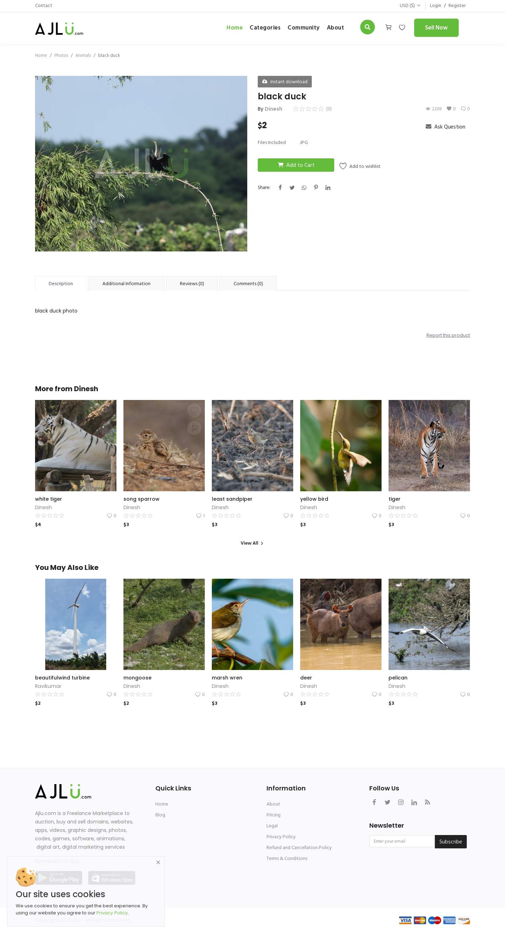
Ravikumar (48, 686)
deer (306, 677)
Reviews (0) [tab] (192, 284)
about (335, 28)
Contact (44, 5)
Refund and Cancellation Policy (299, 847)
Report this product (448, 335)
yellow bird (314, 498)
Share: (264, 187)
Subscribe (450, 841)
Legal (272, 826)
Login (435, 5)
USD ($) (409, 5)
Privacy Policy (281, 837)
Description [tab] (61, 284)
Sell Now (436, 28)
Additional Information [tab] (126, 284)
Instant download (285, 82)
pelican (398, 677)
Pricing (274, 815)
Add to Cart (296, 165)
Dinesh (273, 108)
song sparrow (141, 498)
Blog (160, 815)
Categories (265, 28)
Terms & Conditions (287, 858)
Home (235, 28)
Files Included (272, 142)
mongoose (137, 677)
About (273, 804)
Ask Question (445, 126)
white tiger (48, 498)
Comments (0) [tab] (248, 284)
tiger (394, 498)
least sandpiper (232, 498)
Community (304, 28)
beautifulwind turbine (62, 677)
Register (457, 5)
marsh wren (227, 677)
